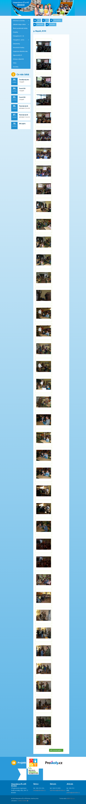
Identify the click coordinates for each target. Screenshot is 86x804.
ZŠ (44, 20)
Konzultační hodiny (18, 47)
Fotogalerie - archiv (18, 40)
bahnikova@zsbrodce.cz (57, 790)
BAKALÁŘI (38, 24)
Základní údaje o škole (19, 24)
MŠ (36, 20)
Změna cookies (22, 800)
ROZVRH (50, 24)
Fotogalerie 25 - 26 (18, 36)
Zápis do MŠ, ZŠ (17, 55)
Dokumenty (16, 43)
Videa (14, 63)
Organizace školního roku (20, 51)
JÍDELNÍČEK (55, 20)
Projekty (15, 32)
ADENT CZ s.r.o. (71, 798)
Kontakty (15, 67)
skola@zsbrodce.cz (39, 790)
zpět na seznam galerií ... (56, 750)
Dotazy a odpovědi (18, 59)
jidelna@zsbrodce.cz (73, 793)
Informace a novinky (19, 20)
